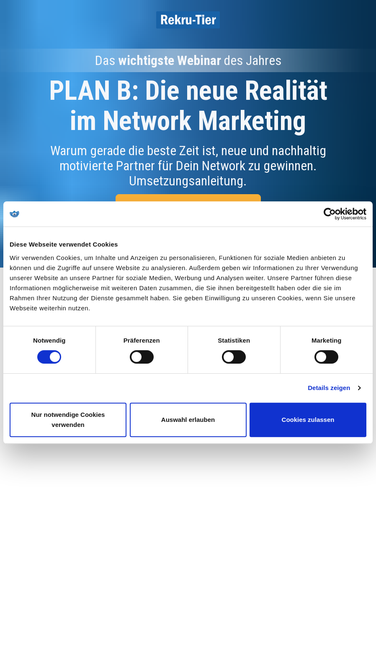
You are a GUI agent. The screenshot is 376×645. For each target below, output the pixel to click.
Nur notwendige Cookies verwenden (68, 419)
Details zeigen (329, 387)
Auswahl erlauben (188, 419)
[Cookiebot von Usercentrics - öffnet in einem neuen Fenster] (329, 214)
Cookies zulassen (308, 419)
